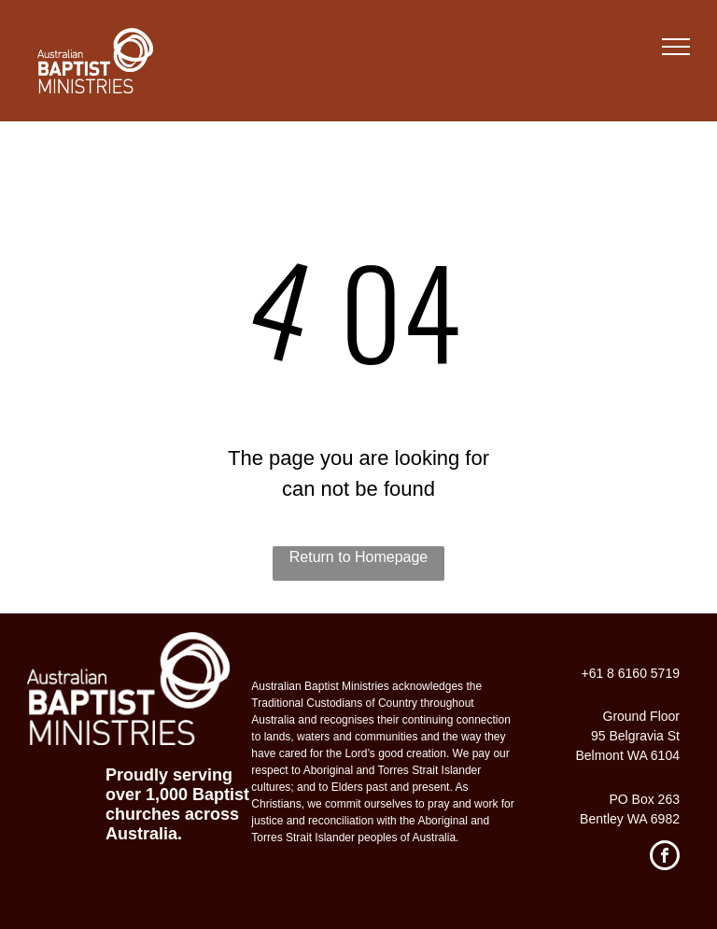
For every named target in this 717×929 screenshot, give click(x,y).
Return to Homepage (359, 557)
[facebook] (665, 857)
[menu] (676, 46)
